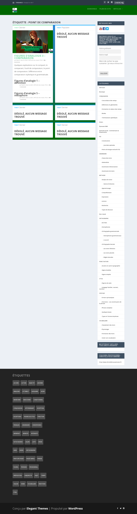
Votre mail (103, 54)
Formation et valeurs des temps (111, 109)
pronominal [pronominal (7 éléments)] (34, 467)
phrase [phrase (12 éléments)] (39, 458)
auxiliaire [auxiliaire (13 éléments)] (35, 391)
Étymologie (105, 329)
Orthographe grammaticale (110, 231)
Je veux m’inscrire (114, 63)
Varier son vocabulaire (109, 338)
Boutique (102, 92)
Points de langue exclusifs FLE (111, 149)
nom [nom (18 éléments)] (15, 450)
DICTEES (104, 222)
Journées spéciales (109, 145)
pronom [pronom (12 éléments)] (24, 467)
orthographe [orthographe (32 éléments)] (30, 450)
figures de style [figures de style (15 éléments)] (29, 416)
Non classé (36, 60)
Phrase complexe (107, 308)
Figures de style (106, 283)
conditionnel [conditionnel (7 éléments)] (38, 399)
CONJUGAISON (103, 96)
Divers (101, 122)
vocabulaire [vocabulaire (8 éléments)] (32, 484)
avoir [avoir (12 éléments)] (43, 391)
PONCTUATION (103, 261)
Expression (105, 197)
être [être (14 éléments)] (15, 492)
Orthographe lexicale (108, 244)
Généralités (105, 162)
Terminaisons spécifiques (109, 117)
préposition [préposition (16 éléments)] (18, 475)
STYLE (40, 60)
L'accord (106, 240)
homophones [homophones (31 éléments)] (37, 425)
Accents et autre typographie (111, 266)
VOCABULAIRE (103, 320)
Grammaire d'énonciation (110, 166)
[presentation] (112, 67)
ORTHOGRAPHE (103, 218)
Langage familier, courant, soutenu (108, 288)
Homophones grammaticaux (112, 235)
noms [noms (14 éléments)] (21, 450)
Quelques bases (106, 312)
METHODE (102, 175)
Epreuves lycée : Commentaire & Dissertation (109, 131)
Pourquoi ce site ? (29, 2)
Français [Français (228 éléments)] (16, 425)
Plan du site (105, 12)
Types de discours (107, 209)
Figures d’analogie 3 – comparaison (29, 57)
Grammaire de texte (108, 171)
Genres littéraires (109, 184)
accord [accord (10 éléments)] (16, 383)
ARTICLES (117, 12)
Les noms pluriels (109, 253)
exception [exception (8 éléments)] (40, 408)
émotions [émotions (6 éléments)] (42, 484)
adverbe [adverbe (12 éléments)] (40, 383)
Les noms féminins (109, 248)
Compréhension (106, 192)
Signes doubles (106, 270)
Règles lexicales (108, 257)
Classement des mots (108, 325)
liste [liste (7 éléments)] (34, 442)
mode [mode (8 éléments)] (40, 442)
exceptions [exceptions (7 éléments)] (17, 416)
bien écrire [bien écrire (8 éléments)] (27, 399)
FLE (100, 136)
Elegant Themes (37, 508)
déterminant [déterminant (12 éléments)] (29, 408)
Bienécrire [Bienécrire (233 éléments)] (17, 399)
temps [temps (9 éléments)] (43, 475)
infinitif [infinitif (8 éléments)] (25, 433)
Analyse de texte (107, 179)
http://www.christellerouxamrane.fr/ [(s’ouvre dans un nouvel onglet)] (110, 362)
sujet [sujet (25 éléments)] (36, 475)
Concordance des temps (109, 100)
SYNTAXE (102, 293)
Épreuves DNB (103, 126)
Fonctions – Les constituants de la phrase (110, 302)
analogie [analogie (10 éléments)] (17, 391)
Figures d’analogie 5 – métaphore (27, 94)
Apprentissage (106, 188)
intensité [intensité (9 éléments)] (34, 433)
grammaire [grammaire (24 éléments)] (26, 425)
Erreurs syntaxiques (108, 297)
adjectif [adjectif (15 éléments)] (32, 383)
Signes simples (106, 274)
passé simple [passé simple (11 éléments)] (30, 458)
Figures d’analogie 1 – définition (27, 81)
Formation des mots (108, 333)
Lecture (104, 201)
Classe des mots (107, 158)
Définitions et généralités (109, 105)
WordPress (75, 508)
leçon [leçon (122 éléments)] (28, 442)
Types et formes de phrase (110, 316)
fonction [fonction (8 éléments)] (41, 416)
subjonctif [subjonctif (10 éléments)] (28, 475)
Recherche (105, 205)
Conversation (106, 141)
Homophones (106, 227)
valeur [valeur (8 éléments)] (16, 484)
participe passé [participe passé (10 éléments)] (19, 458)
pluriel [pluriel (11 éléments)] (16, 467)
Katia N (18, 60)
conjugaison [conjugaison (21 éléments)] (18, 408)
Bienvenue (92, 12)
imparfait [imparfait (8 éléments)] (17, 433)
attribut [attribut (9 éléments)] (26, 391)
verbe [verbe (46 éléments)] (23, 484)
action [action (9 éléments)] (23, 383)
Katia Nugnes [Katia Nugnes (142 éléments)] (18, 442)
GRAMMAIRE (103, 154)
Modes (104, 113)
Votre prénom (105, 48)
